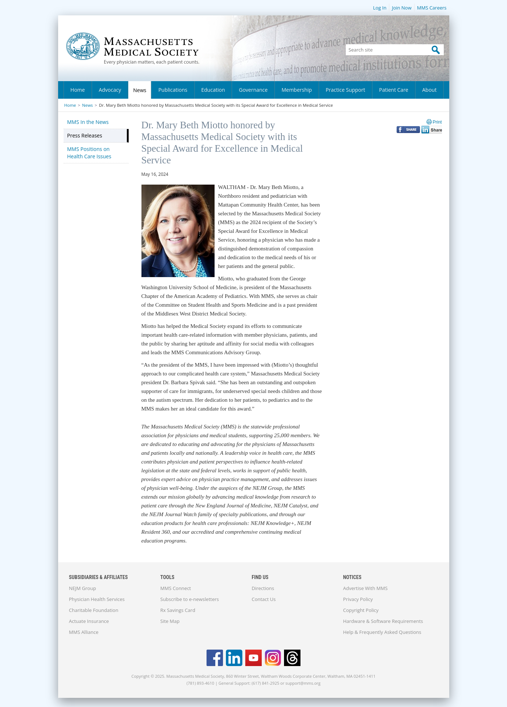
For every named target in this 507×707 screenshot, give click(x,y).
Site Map (170, 621)
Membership (296, 89)
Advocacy (110, 89)
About (429, 89)
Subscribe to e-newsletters (189, 599)
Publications (172, 89)
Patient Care (393, 89)
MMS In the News (88, 121)
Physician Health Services (97, 599)
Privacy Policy (358, 599)
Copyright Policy (361, 610)
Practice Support (345, 89)
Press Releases (84, 135)
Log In (379, 7)
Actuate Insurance (89, 621)
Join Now (402, 7)
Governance (253, 89)
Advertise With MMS (365, 588)
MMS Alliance (84, 632)
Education (213, 89)
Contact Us (264, 599)
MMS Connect (175, 588)
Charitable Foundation (93, 610)
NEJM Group (82, 588)
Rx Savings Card (178, 610)
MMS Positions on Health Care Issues (89, 152)
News (139, 90)
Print (437, 122)
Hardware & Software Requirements (383, 621)
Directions (263, 588)
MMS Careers (432, 7)
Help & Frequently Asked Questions (382, 632)
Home (78, 89)
